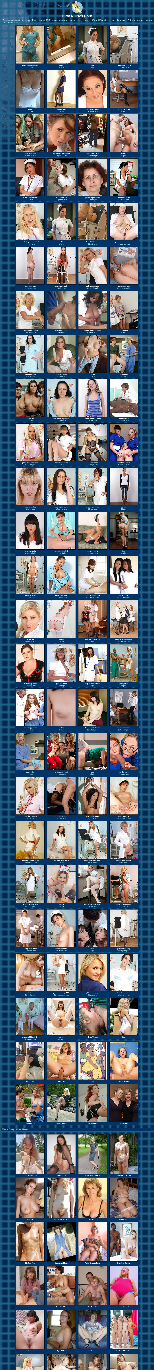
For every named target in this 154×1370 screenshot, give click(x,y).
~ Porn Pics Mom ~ (61, 1306)
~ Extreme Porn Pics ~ (123, 1174)
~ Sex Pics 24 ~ (61, 1174)
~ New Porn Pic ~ (92, 1306)
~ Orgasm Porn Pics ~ (123, 1306)
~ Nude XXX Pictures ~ (92, 1174)
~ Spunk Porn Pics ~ (30, 1174)
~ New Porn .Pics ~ (30, 1306)
